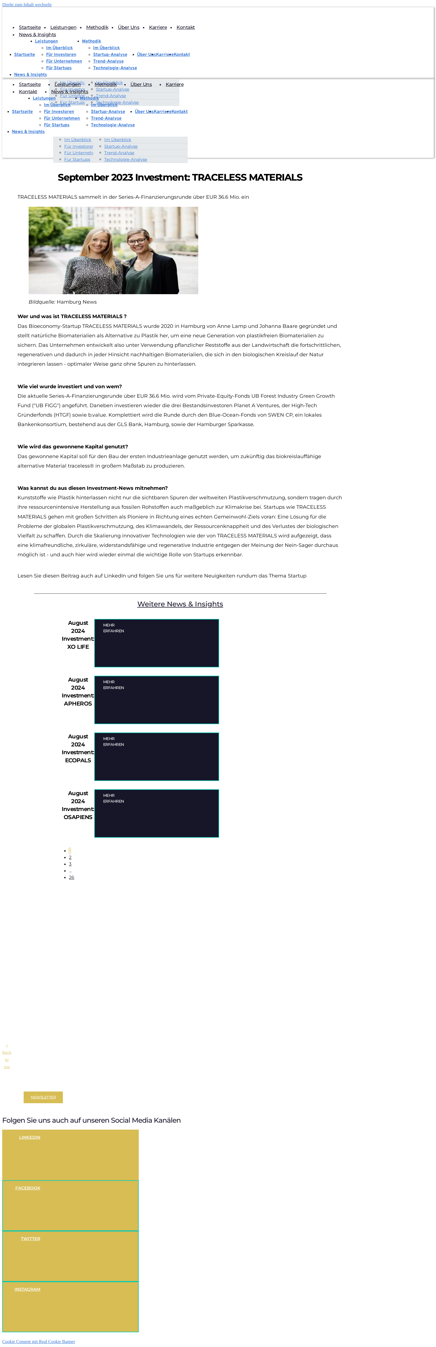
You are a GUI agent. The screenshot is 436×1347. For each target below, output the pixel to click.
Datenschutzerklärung (63, 1085)
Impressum (32, 1085)
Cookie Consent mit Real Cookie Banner (38, 1342)
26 (73, 878)
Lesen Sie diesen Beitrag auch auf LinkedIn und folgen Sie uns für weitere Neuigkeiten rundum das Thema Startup (162, 576)
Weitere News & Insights (180, 604)
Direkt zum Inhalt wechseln (26, 4)
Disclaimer (12, 1085)
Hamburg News (77, 302)
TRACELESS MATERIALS (112, 326)
